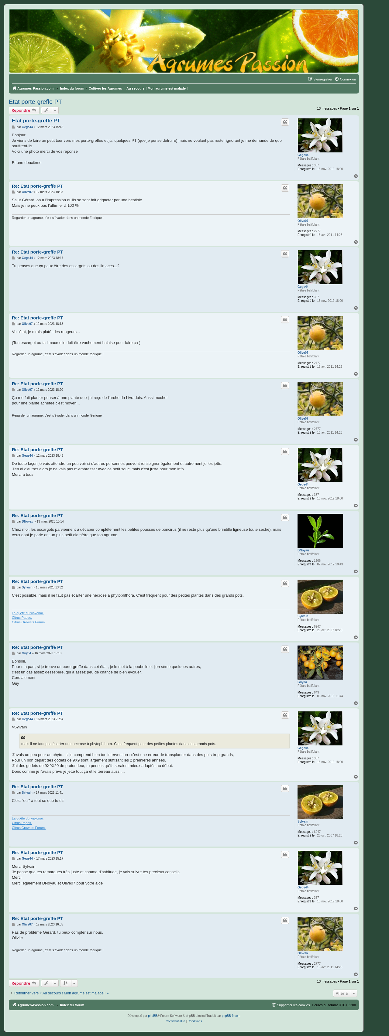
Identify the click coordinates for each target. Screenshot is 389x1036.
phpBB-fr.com (231, 1015)
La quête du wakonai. (28, 613)
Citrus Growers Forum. (29, 622)
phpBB (152, 1015)
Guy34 (302, 682)
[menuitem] (345, 79)
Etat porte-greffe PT (35, 101)
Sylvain (303, 616)
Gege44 (303, 155)
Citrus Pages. (22, 617)
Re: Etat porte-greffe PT (37, 186)
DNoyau (303, 550)
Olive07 (303, 221)
